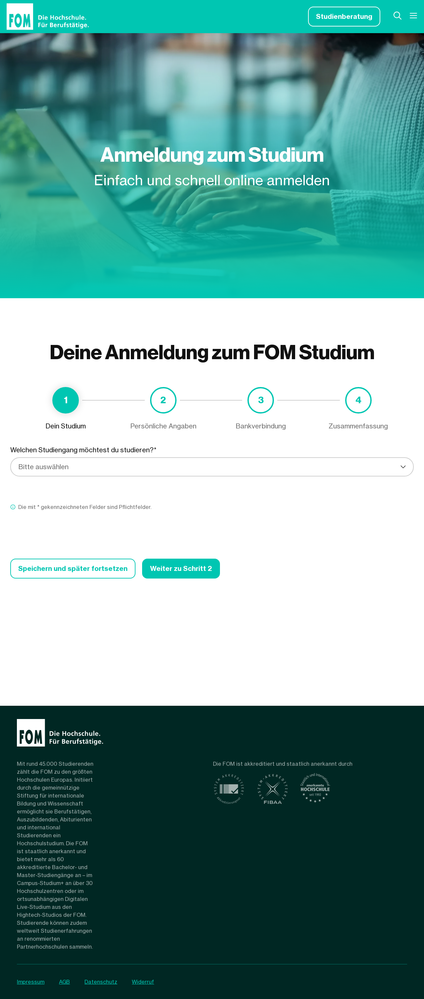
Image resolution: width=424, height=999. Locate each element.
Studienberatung (344, 16)
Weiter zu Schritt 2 (181, 568)
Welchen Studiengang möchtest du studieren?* (83, 450)
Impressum (30, 981)
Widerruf (143, 981)
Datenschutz (100, 981)
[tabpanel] (212, 512)
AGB (64, 981)
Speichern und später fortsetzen (73, 568)
